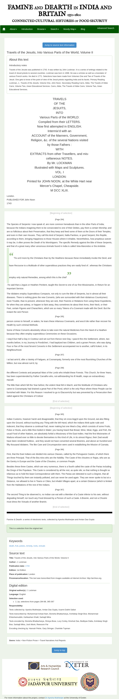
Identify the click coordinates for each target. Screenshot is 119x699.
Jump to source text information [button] (59, 45)
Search (54, 29)
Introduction (27, 29)
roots (35, 546)
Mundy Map (69, 29)
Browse (41, 29)
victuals (42, 546)
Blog (83, 29)
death (11, 546)
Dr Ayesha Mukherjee (54, 698)
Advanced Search (105, 28)
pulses (22, 546)
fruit (16, 546)
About (13, 29)
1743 (27, 566)
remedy (29, 546)
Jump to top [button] (59, 650)
